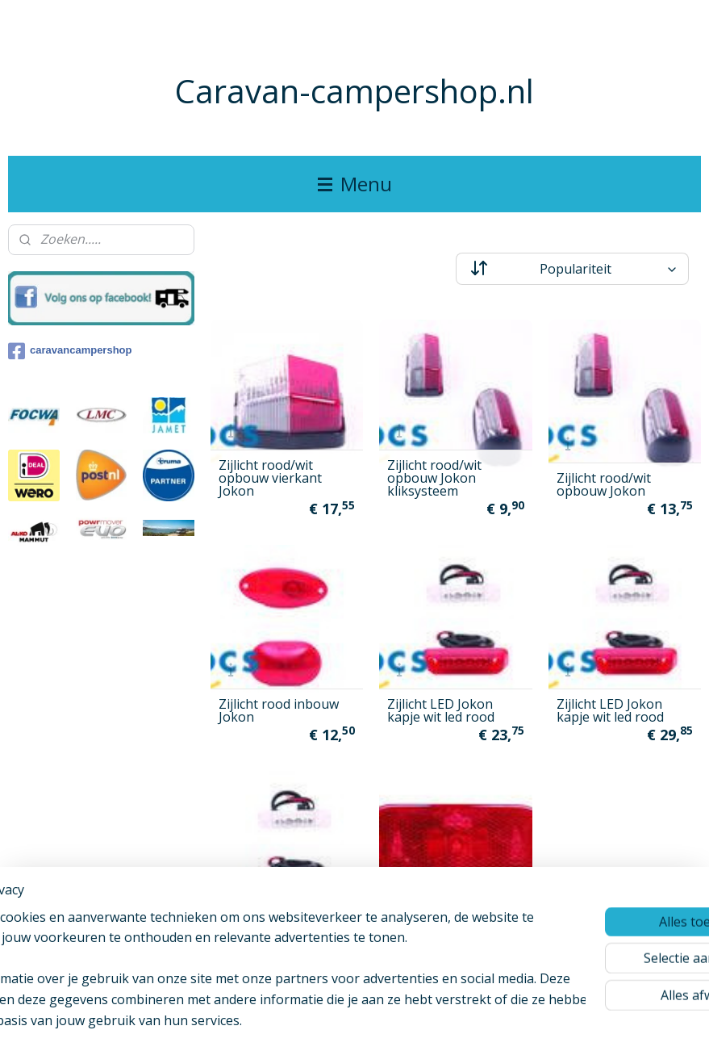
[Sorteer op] (572, 268)
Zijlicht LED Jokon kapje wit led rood (440, 710)
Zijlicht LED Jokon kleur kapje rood (271, 935)
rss (349, 1021)
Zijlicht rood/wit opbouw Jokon (604, 484)
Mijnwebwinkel (551, 1021)
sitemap (315, 1021)
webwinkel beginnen (410, 1021)
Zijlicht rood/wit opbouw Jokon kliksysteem (434, 478)
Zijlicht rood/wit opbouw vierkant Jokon (270, 478)
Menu (355, 183)
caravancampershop (69, 351)
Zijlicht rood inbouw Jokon (279, 710)
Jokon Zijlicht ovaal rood (444, 935)
